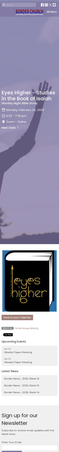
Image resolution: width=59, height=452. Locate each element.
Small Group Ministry (27, 328)
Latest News (10, 371)
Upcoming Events (14, 341)
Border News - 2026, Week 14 (21, 392)
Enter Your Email (11, 442)
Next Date (10, 128)
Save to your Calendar (17, 317)
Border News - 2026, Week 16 (21, 378)
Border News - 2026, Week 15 (21, 385)
